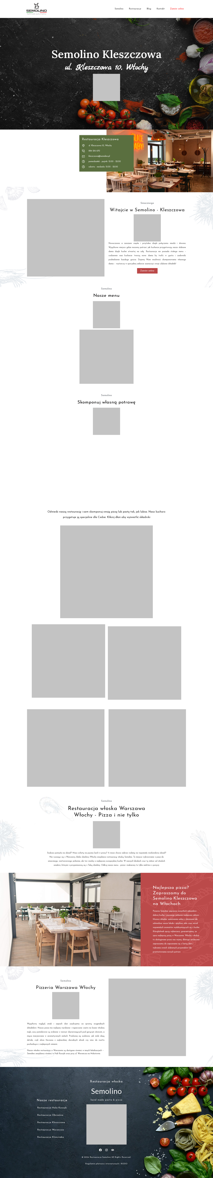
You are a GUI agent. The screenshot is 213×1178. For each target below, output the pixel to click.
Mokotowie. (95, 1054)
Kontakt (161, 9)
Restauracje (135, 9)
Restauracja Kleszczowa (51, 1122)
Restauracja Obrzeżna (50, 1115)
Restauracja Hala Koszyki (52, 1108)
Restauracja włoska (106, 1081)
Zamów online (177, 9)
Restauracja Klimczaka (50, 1137)
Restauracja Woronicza (50, 1130)
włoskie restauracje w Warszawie (48, 1051)
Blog (149, 9)
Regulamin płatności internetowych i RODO (106, 1164)
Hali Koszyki (59, 1054)
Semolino (119, 9)
